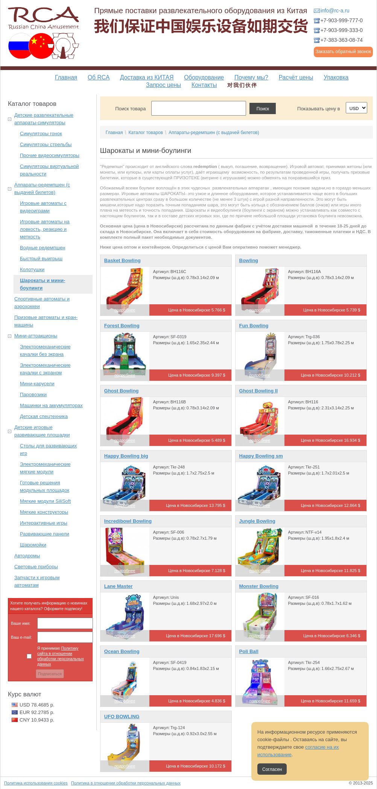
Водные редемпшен (42, 247)
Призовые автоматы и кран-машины (46, 321)
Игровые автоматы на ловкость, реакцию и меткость (45, 229)
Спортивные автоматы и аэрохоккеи (42, 302)
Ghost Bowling (121, 391)
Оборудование (204, 77)
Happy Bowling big (126, 456)
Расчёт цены (296, 77)
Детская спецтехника (44, 416)
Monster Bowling (259, 586)
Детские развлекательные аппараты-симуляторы (43, 118)
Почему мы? (251, 77)
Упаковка (336, 77)
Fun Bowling (254, 325)
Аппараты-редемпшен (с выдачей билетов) (42, 188)
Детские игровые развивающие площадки (42, 431)
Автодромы (27, 556)
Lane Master (118, 586)
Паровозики (33, 394)
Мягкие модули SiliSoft (45, 501)
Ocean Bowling (122, 651)
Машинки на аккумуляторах (51, 405)
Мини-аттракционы (35, 336)
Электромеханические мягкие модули (45, 468)
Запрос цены (163, 85)
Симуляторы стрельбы (45, 144)
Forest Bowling (122, 325)
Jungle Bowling (257, 521)
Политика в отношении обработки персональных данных (126, 783)
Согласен (272, 769)
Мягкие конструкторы (44, 512)
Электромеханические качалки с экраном (45, 368)
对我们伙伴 (242, 85)
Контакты (204, 85)
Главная (66, 77)
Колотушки (32, 269)
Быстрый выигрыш (41, 258)
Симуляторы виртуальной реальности (49, 170)
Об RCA (98, 77)
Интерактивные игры (43, 523)
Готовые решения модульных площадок (44, 486)
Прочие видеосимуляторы (49, 155)
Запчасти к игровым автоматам (36, 581)
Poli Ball (248, 651)
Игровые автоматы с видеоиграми (43, 207)
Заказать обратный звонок (343, 51)
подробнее (124, 310)
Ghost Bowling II (258, 391)
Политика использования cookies (36, 783)
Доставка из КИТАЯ (146, 77)
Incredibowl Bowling (128, 521)
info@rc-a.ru (335, 11)
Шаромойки (33, 545)
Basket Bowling (122, 260)
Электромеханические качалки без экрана (45, 350)
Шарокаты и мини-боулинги (42, 284)
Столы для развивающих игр (48, 449)
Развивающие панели (44, 534)
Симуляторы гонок (41, 133)
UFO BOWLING (122, 716)
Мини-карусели (37, 383)
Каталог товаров (145, 132)
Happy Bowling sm (261, 456)
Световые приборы (36, 566)
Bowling (248, 260)
